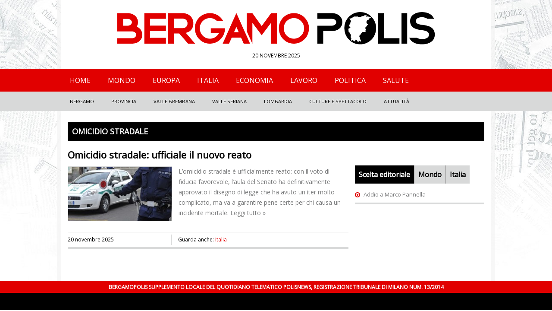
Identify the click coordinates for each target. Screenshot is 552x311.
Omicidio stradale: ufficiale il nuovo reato (159, 154)
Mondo (121, 80)
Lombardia (278, 101)
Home (80, 80)
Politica (350, 80)
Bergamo (82, 101)
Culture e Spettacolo (338, 101)
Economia (254, 80)
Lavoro (303, 80)
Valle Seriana (229, 101)
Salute (396, 80)
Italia (208, 80)
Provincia (123, 101)
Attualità (396, 101)
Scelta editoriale (384, 174)
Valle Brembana (174, 101)
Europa (166, 80)
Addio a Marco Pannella (395, 194)
